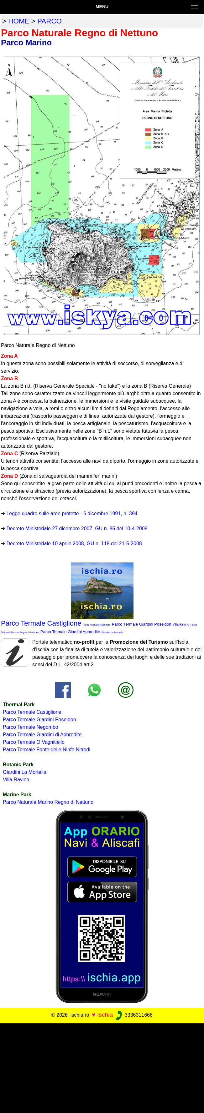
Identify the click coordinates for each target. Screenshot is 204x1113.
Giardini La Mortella (112, 632)
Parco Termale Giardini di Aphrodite (42, 734)
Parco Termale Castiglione (41, 623)
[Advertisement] (102, 1067)
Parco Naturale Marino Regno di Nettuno (48, 802)
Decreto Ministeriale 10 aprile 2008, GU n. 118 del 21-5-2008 (74, 543)
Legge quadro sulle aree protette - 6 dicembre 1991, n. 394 (71, 513)
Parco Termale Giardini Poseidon (141, 624)
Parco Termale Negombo (96, 624)
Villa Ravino (181, 624)
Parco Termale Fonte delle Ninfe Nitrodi (46, 749)
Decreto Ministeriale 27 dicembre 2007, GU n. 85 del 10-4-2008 (76, 528)
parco (49, 21)
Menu (102, 6)
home (18, 21)
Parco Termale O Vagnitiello (34, 742)
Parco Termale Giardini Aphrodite (70, 631)
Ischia (105, 1014)
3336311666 (133, 1015)
